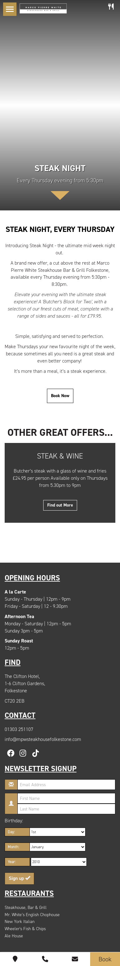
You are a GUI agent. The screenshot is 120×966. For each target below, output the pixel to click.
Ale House (14, 936)
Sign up (19, 878)
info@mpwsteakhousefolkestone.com (43, 739)
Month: (13, 846)
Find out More (60, 505)
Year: (12, 861)
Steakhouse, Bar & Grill (26, 908)
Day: (11, 831)
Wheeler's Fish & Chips (25, 929)
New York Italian (20, 922)
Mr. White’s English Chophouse (32, 915)
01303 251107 (19, 729)
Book (105, 959)
